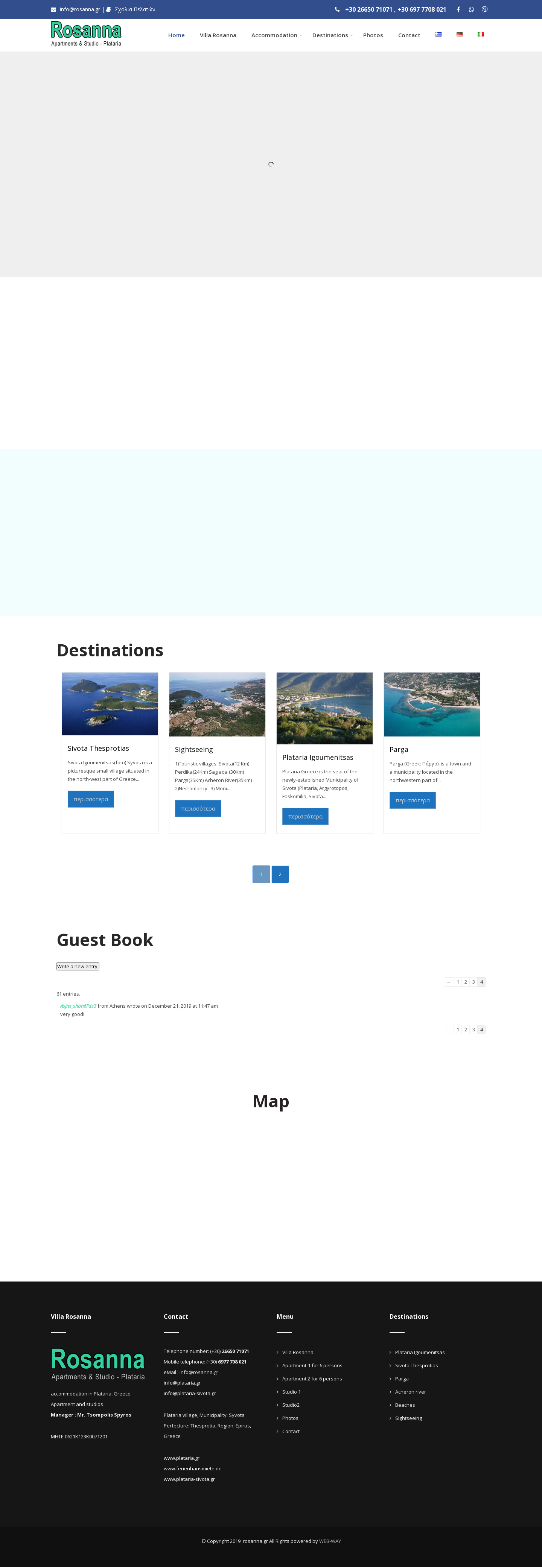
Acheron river (410, 1391)
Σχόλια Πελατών (130, 9)
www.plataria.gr (181, 1458)
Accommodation (276, 35)
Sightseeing (194, 749)
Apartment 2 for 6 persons (312, 1378)
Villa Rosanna (218, 35)
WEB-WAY (330, 1541)
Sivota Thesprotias (98, 748)
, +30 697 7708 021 (420, 9)
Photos (373, 35)
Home (176, 35)
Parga (399, 749)
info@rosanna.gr (76, 9)
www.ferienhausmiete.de (193, 1468)
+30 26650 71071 (369, 9)
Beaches (405, 1404)
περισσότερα (91, 799)
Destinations (332, 35)
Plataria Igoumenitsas (317, 757)
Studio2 (291, 1404)
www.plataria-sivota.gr (189, 1479)
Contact (409, 35)
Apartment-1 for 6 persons (312, 1365)
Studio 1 (291, 1391)
